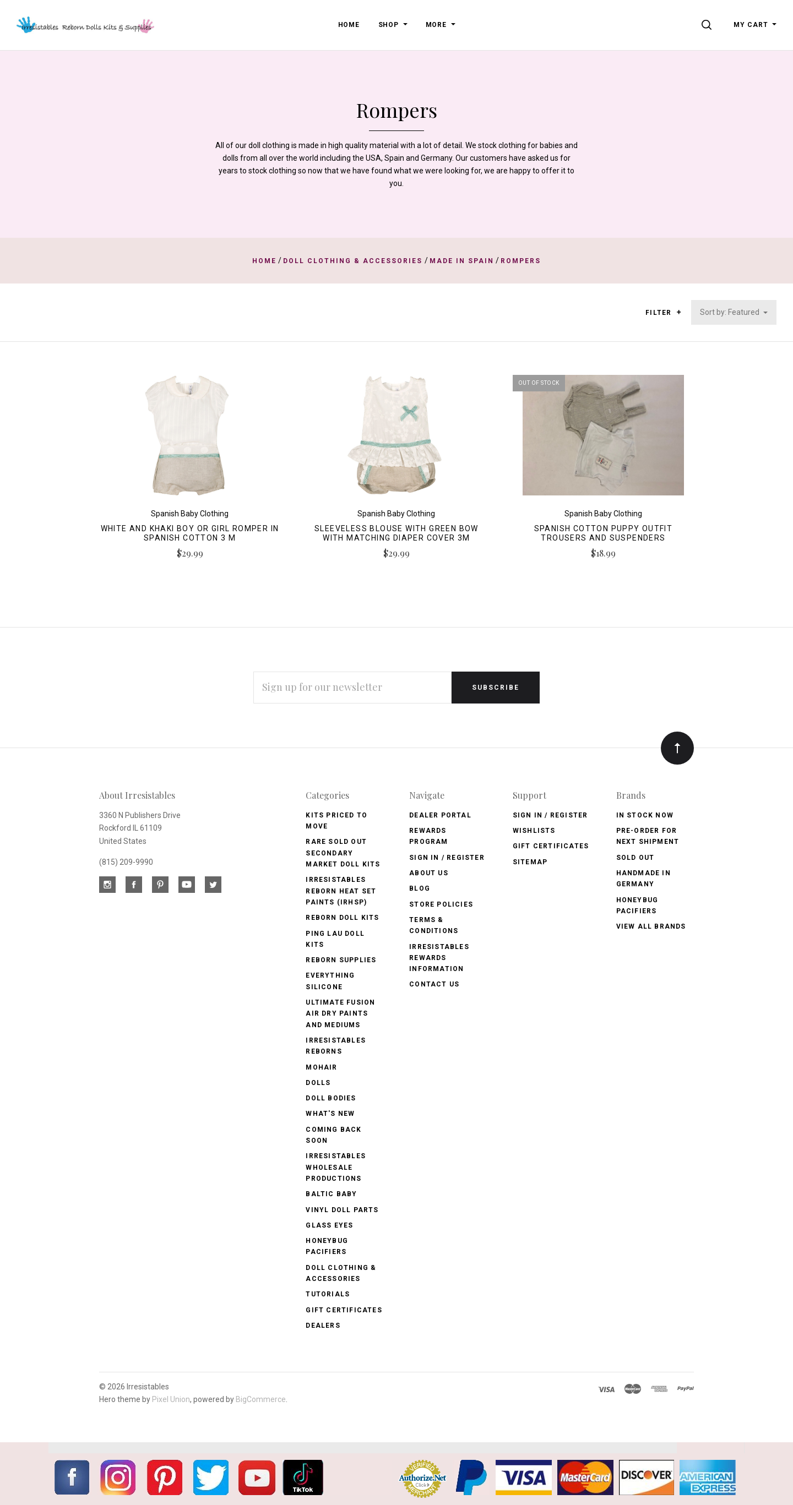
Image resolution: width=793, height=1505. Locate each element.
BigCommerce (261, 1399)
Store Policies (441, 904)
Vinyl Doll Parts (342, 1210)
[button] (678, 312)
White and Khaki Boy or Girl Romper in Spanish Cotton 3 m (190, 533)
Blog (419, 888)
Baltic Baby (331, 1194)
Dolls (318, 1083)
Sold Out (635, 857)
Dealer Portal (440, 815)
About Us (428, 873)
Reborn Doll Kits (342, 917)
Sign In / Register (447, 857)
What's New (330, 1113)
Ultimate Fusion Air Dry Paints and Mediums (340, 1014)
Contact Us (434, 984)
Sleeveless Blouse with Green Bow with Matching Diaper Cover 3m (396, 533)
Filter (663, 313)
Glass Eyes (329, 1225)
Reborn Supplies (341, 960)
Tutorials (328, 1294)
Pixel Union (171, 1399)
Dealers (323, 1325)
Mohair (321, 1067)
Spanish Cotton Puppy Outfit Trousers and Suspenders (603, 533)
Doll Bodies (331, 1098)
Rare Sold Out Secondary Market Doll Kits (343, 853)
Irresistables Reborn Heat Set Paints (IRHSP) (341, 891)
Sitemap (530, 862)
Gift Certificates (344, 1310)
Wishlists (534, 831)
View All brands (651, 926)
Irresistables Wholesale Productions (336, 1167)
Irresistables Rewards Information (439, 958)
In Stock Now (644, 815)
